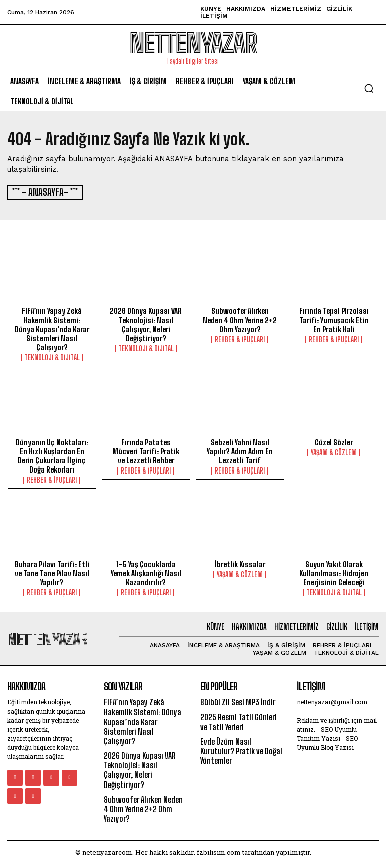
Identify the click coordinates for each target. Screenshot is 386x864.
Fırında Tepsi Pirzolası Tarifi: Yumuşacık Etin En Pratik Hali (334, 319)
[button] (369, 88)
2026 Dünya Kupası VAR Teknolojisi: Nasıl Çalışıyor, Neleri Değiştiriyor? (146, 323)
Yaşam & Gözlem (334, 451)
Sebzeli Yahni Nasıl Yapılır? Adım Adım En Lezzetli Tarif (240, 450)
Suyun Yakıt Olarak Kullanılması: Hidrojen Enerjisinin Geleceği (333, 572)
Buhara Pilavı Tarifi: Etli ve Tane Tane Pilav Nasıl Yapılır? (52, 572)
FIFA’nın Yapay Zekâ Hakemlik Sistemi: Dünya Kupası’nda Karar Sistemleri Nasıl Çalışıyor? (52, 328)
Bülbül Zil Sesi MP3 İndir (237, 701)
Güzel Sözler (334, 441)
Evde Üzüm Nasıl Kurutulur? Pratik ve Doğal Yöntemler (241, 750)
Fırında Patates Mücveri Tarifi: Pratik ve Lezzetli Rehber (145, 450)
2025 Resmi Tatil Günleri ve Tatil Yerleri (238, 720)
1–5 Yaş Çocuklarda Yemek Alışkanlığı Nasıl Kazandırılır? (146, 572)
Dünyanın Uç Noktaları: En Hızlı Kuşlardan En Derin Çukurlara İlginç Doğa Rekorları (52, 455)
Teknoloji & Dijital (52, 356)
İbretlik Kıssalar (240, 563)
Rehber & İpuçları (240, 338)
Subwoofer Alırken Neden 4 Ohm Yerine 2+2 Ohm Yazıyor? (240, 319)
